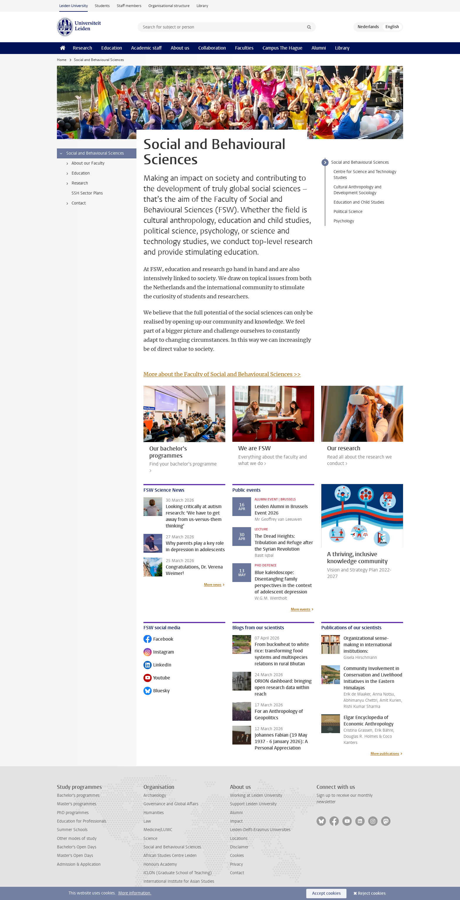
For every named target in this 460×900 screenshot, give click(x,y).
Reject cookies (371, 893)
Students (102, 5)
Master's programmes (76, 804)
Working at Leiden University (256, 795)
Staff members (129, 5)
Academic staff (146, 48)
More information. (134, 893)
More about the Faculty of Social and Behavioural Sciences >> (222, 374)
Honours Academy (160, 864)
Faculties (244, 48)
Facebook (158, 639)
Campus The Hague (282, 48)
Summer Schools (72, 830)
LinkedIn (157, 665)
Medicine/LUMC (157, 830)
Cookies (237, 855)
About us (180, 48)
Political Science (348, 211)
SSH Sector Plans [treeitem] (87, 193)
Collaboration (212, 48)
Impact (236, 821)
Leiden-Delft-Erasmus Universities (260, 830)
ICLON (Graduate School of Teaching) (177, 873)
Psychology (344, 221)
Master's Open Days (75, 855)
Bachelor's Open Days (76, 847)
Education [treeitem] (77, 173)
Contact (237, 873)
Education (111, 48)
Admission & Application (79, 864)
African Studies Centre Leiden (170, 855)
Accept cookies (326, 893)
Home (61, 59)
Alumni (319, 48)
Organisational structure (169, 5)
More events (300, 609)
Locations (238, 838)
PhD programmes (73, 813)
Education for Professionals (81, 821)
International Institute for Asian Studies (178, 881)
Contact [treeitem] (75, 203)
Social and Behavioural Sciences (360, 162)
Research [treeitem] (76, 183)
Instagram (158, 652)
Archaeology (154, 795)
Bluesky (156, 691)
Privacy (236, 864)
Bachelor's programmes (78, 795)
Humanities (153, 813)
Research (82, 48)
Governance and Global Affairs (170, 804)
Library (202, 5)
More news (212, 584)
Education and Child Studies (359, 202)
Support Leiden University (253, 804)
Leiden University (73, 5)
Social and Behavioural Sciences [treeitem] (91, 153)
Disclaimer (239, 847)
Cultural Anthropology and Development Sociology (357, 190)
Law (147, 821)
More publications (385, 753)
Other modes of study (77, 838)
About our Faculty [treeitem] (84, 163)
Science (150, 838)
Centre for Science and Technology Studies (365, 174)
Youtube (156, 678)
